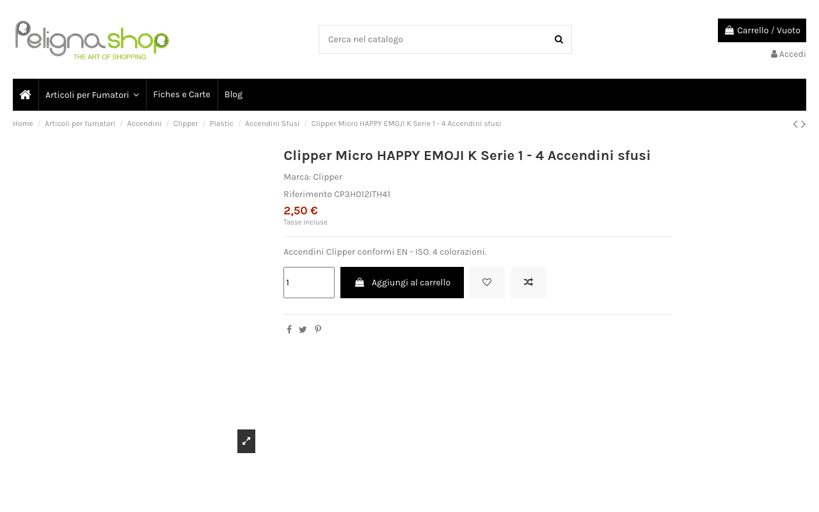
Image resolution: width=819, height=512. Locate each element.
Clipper (327, 177)
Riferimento (307, 194)
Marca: (297, 177)
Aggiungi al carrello (402, 282)
